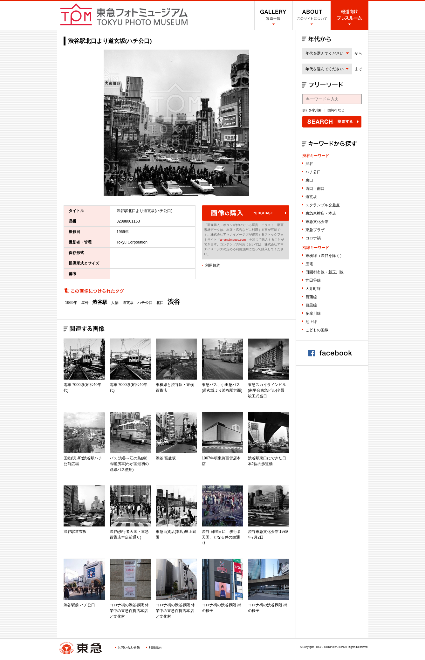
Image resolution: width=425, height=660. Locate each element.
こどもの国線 (316, 330)
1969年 (71, 303)
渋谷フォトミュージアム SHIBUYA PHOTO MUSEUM (124, 14)
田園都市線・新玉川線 (324, 272)
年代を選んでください (324, 53)
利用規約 (212, 265)
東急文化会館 (316, 221)
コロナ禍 (313, 238)
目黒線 (311, 305)
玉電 (309, 264)
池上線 (311, 322)
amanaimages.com (233, 239)
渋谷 (174, 302)
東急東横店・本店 (320, 213)
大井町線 (313, 288)
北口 (160, 303)
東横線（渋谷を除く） (324, 255)
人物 (115, 303)
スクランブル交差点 (322, 205)
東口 (309, 180)
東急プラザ (315, 230)
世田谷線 (313, 280)
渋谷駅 (99, 302)
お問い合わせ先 (129, 647)
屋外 (85, 303)
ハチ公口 (145, 303)
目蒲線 (311, 297)
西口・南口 (315, 188)
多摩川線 (313, 313)
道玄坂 (128, 303)
